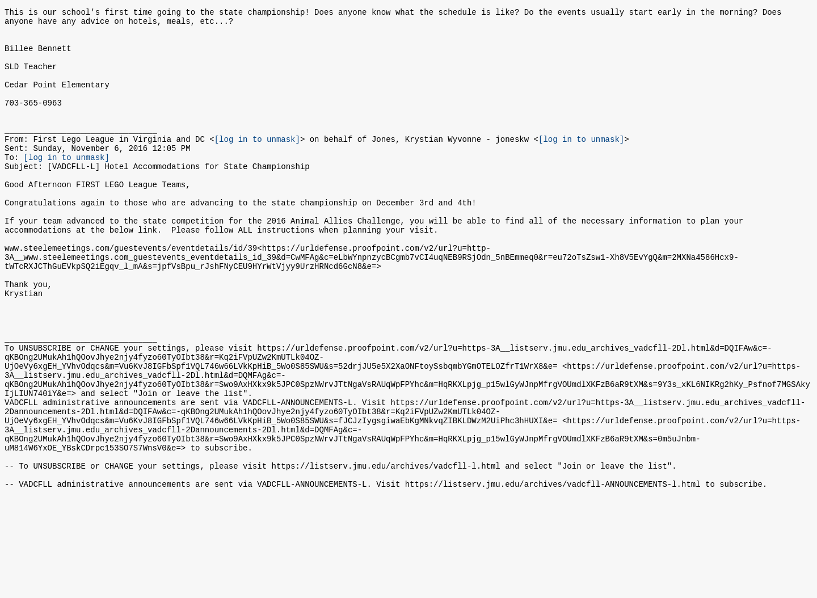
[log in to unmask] (257, 164)
